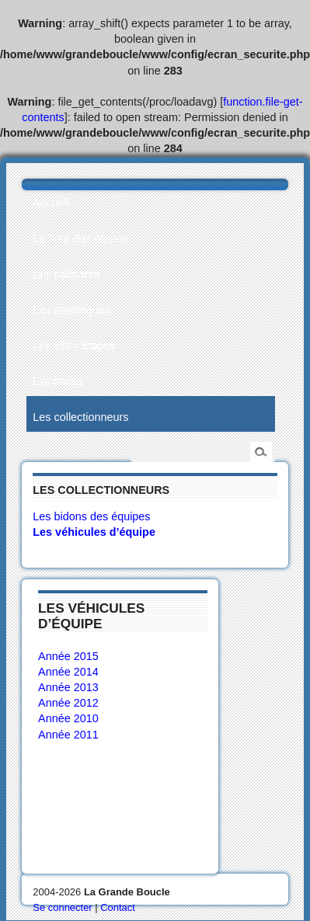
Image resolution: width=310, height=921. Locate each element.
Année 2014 (68, 672)
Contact (117, 907)
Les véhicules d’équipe (94, 532)
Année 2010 (68, 718)
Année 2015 (68, 656)
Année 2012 (68, 703)
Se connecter (62, 907)
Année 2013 (68, 687)
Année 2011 (68, 734)
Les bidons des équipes (91, 516)
